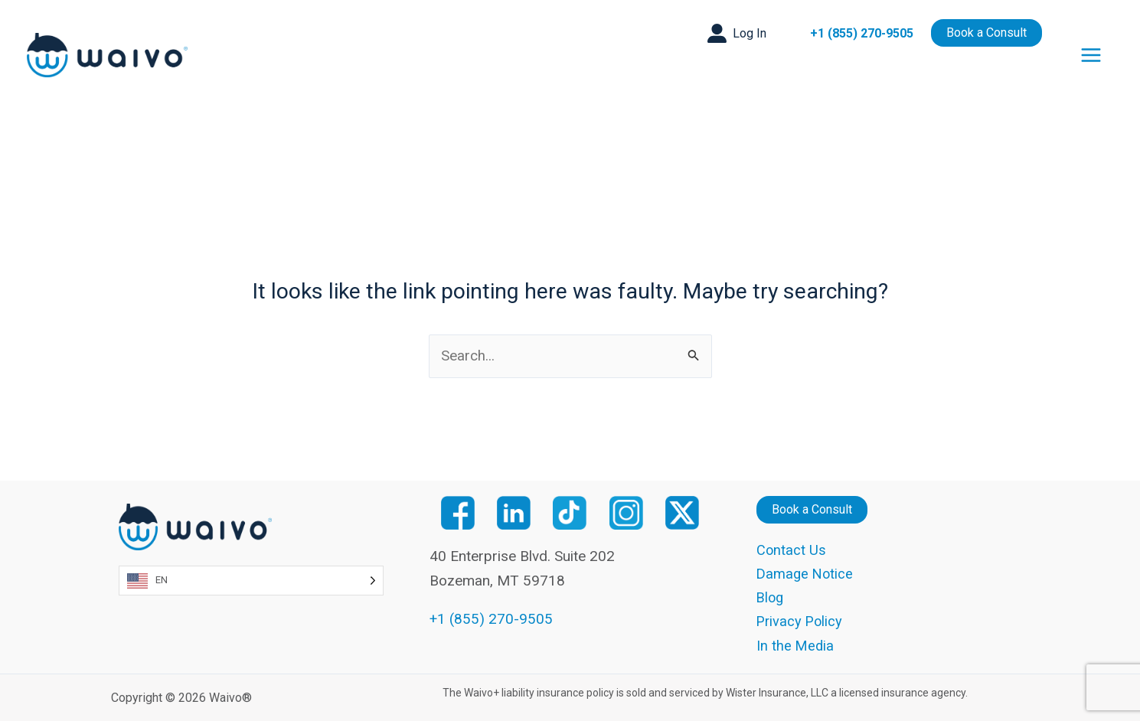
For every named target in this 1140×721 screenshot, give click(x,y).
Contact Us (791, 550)
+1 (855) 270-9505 (861, 33)
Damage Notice (806, 573)
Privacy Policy (800, 622)
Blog (771, 598)
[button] (737, 33)
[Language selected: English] (251, 580)
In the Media (795, 645)
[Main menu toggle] (1091, 55)
